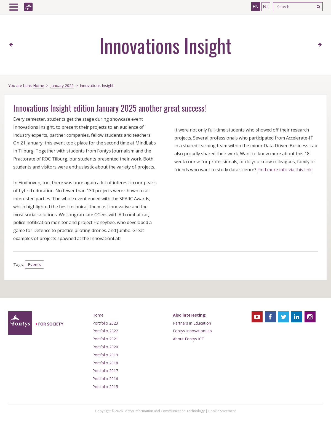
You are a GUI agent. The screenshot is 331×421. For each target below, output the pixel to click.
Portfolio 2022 (105, 330)
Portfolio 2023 (105, 323)
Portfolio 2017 (105, 370)
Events (34, 264)
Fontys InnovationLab (192, 330)
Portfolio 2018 (105, 362)
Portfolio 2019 (105, 354)
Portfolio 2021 (105, 338)
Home (38, 85)
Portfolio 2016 (105, 378)
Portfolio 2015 (105, 386)
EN (256, 7)
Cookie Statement (222, 411)
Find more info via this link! (285, 170)
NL (266, 7)
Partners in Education (192, 323)
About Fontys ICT (188, 338)
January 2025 (62, 85)
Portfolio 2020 (105, 346)
